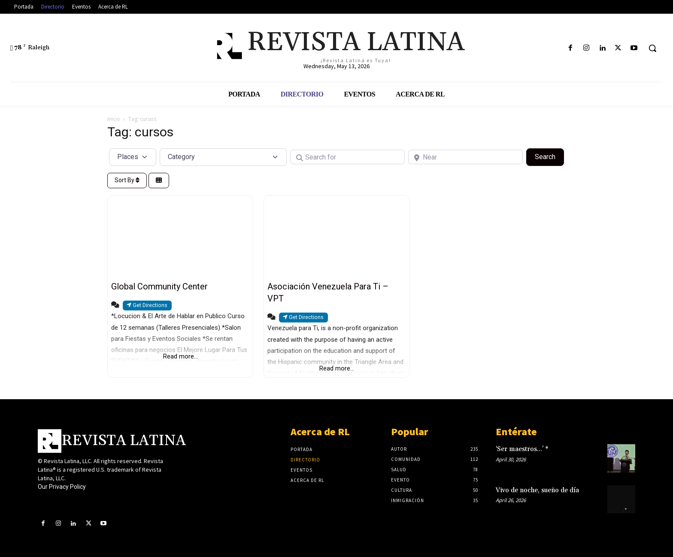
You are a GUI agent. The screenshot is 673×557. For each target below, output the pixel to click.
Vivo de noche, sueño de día (537, 490)
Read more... (180, 356)
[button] (652, 48)
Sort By (127, 180)
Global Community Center (159, 286)
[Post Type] (132, 157)
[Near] (465, 157)
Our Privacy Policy (62, 486)
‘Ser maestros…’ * (522, 449)
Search (549, 156)
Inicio (113, 119)
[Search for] (347, 157)
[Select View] (159, 181)
